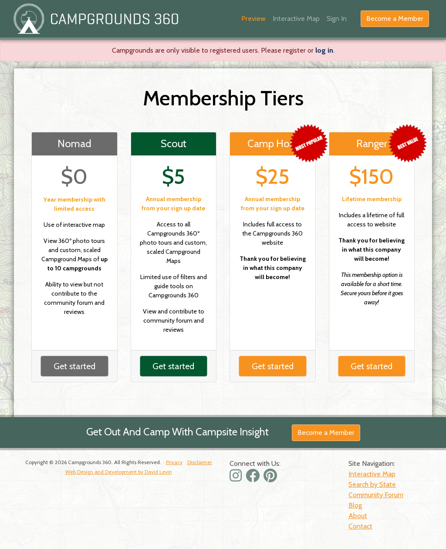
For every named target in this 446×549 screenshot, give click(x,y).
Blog (355, 505)
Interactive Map (296, 18)
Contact (360, 526)
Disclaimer (199, 462)
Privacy (174, 462)
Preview (253, 18)
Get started (74, 366)
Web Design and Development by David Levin (118, 471)
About (357, 516)
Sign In (337, 18)
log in (324, 50)
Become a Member (394, 18)
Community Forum (375, 495)
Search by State (372, 484)
